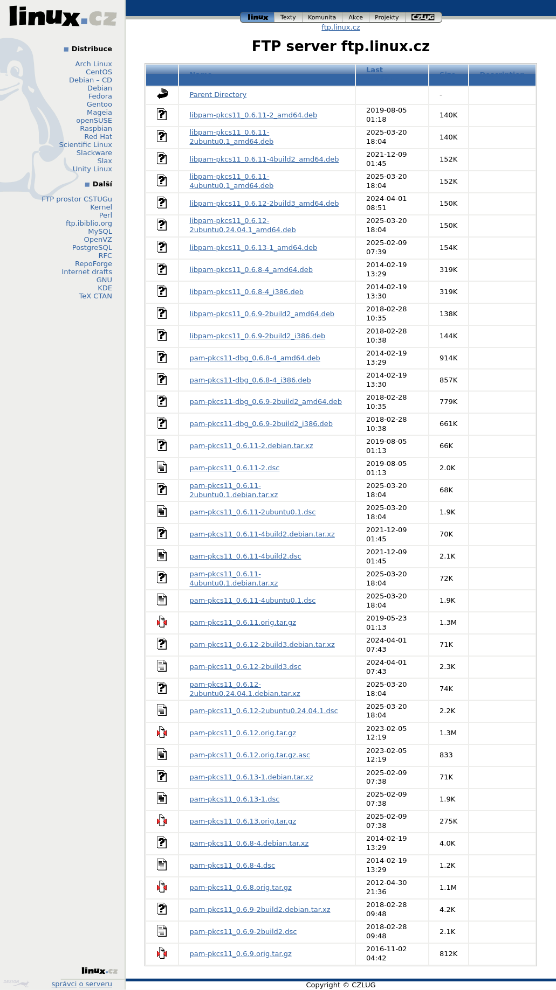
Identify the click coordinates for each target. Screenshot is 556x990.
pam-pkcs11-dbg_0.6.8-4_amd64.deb (255, 358)
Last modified (383, 74)
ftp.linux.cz (340, 27)
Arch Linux (94, 64)
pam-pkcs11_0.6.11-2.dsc (235, 468)
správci (64, 984)
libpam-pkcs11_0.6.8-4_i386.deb (247, 292)
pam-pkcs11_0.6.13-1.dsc (235, 799)
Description (502, 75)
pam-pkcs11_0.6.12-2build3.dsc (245, 667)
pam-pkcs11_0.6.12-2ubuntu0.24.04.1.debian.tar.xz (245, 689)
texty (288, 17)
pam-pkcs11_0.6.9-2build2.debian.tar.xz (260, 909)
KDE (105, 288)
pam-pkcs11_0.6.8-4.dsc (233, 865)
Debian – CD (90, 80)
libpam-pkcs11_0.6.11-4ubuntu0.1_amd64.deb (232, 181)
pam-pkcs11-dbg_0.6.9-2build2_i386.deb (261, 424)
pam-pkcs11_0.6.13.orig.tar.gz (243, 821)
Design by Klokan (16, 983)
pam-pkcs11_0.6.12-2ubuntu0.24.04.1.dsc (264, 711)
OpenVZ (98, 239)
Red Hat (98, 137)
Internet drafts (86, 272)
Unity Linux (92, 169)
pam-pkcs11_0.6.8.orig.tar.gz (241, 887)
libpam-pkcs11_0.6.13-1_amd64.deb (254, 247)
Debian (99, 88)
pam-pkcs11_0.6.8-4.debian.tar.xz (249, 843)
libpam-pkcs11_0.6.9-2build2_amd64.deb (262, 314)
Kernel (101, 207)
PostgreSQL (92, 247)
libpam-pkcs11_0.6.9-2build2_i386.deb (258, 336)
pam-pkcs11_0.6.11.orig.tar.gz (243, 622)
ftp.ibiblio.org (89, 223)
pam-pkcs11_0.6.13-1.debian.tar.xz (251, 777)
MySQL (100, 231)
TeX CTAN (95, 296)
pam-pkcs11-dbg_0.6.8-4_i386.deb (250, 380)
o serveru (95, 984)
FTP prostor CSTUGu (77, 199)
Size (448, 75)
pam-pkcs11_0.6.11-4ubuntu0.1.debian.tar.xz (234, 578)
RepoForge (93, 264)
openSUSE (94, 120)
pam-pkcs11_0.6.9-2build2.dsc (243, 932)
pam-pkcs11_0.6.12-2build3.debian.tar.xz (262, 644)
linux (257, 17)
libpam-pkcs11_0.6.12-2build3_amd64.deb (264, 203)
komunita (322, 17)
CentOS (99, 72)
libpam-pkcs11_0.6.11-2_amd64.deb (254, 115)
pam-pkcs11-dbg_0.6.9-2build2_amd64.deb (266, 402)
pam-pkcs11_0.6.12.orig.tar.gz (243, 733)
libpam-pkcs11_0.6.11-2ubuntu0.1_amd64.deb (232, 136)
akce (355, 17)
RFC (105, 256)
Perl (105, 215)
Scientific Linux (85, 145)
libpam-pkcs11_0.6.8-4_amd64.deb (251, 270)
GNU (104, 280)
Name (201, 75)
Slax (104, 161)
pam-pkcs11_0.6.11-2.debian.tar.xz (251, 446)
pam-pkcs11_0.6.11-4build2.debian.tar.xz (262, 534)
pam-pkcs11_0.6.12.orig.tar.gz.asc (250, 755)
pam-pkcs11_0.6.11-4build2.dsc (245, 556)
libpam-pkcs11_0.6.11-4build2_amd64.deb (264, 159)
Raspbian (96, 128)
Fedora (100, 96)
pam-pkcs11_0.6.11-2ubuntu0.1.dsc (253, 512)
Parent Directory (218, 94)
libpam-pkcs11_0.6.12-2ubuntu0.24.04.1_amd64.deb (243, 225)
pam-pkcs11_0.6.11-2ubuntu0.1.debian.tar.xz (234, 490)
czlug (424, 17)
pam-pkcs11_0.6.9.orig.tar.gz (241, 954)
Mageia (99, 112)
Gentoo (99, 104)
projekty (387, 17)
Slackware (94, 153)
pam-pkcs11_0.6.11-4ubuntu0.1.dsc (253, 600)
